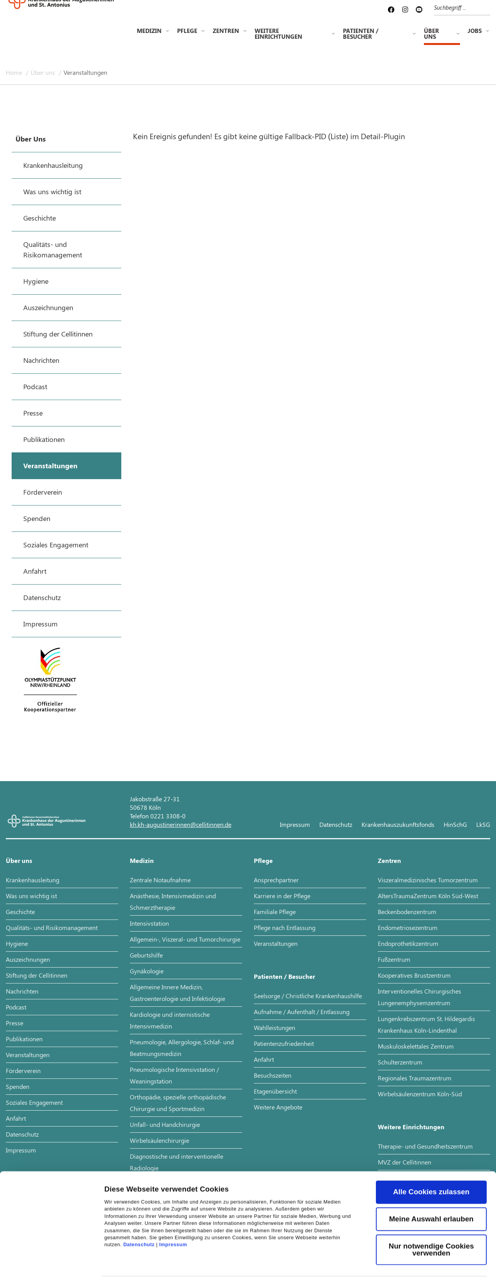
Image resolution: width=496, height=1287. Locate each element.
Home (15, 72)
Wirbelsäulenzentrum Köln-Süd (420, 1094)
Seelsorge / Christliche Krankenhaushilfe (308, 996)
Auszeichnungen (28, 959)
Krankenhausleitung (32, 880)
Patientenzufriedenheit (284, 1043)
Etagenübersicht (275, 1091)
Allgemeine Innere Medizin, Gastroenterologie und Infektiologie (177, 992)
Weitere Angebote (278, 1107)
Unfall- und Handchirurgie (165, 1124)
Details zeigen (128, 1270)
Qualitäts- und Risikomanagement (52, 927)
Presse (14, 1023)
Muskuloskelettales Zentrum (416, 1046)
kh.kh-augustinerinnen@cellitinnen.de (180, 824)
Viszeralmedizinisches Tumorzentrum (428, 880)
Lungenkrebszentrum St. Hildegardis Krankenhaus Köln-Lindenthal (426, 1024)
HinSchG (455, 824)
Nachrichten (22, 991)
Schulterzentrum (400, 1062)
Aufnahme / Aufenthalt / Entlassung (302, 1012)
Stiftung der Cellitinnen (36, 975)
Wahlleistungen (274, 1027)
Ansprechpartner (276, 880)
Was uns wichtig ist (31, 896)
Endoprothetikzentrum (408, 943)
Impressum (173, 1201)
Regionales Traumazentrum (414, 1078)
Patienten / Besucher (361, 34)
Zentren (226, 31)
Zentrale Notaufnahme (160, 880)
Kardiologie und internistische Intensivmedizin (170, 1020)
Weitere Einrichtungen (278, 34)
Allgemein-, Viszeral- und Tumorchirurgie (185, 939)
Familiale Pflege (275, 911)
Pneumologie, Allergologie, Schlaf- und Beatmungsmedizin (182, 1048)
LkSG (483, 824)
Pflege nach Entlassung (284, 927)
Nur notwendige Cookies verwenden (431, 1206)
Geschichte (20, 911)
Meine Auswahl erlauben (431, 1175)
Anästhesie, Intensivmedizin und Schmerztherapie (173, 901)
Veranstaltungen (85, 72)
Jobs (475, 31)
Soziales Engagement (34, 1102)
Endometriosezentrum (407, 927)
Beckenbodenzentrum (407, 911)
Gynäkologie (147, 971)
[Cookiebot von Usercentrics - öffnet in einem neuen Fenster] (50, 1270)
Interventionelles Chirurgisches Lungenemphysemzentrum (419, 997)
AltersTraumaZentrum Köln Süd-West (428, 896)
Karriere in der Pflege (282, 896)
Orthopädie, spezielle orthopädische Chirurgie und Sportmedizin (178, 1103)
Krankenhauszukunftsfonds (398, 824)
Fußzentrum (394, 959)
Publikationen (24, 1039)
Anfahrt (16, 1118)
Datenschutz (139, 1201)
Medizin (149, 31)
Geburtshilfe (146, 955)
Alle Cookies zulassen (431, 1148)
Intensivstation (149, 923)
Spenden (17, 1086)
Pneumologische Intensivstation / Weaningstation (174, 1075)
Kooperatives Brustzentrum (414, 975)
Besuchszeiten (272, 1075)
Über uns (431, 34)
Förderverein (23, 1070)
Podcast (16, 1007)
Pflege (187, 31)
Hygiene (17, 943)
